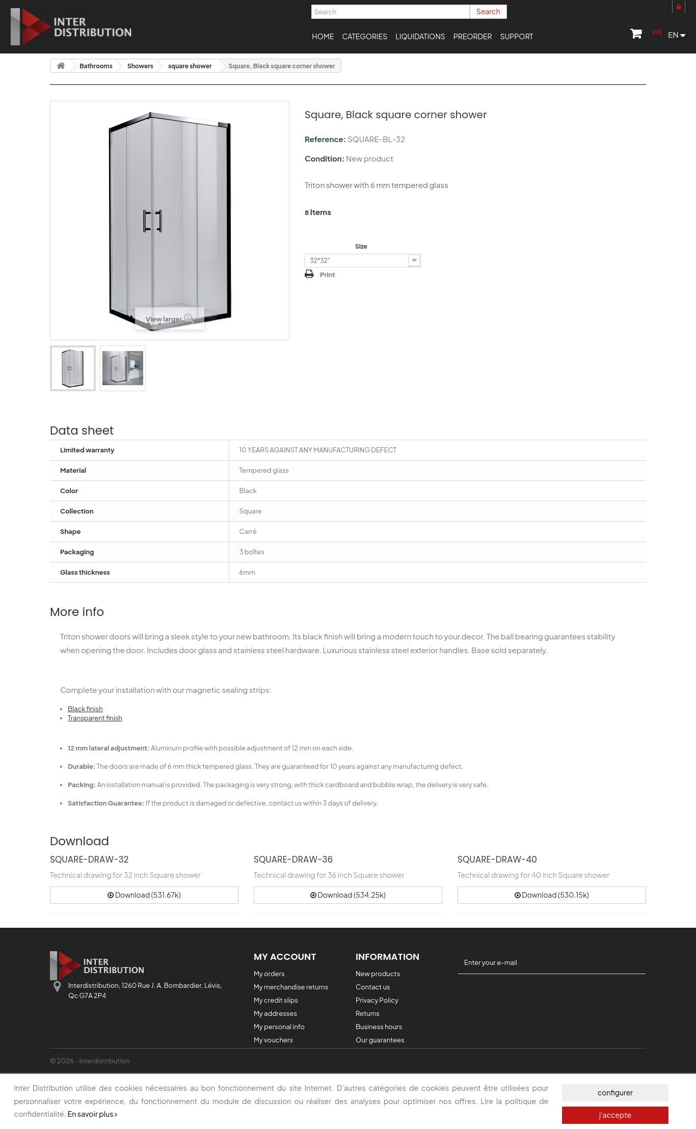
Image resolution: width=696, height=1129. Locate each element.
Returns (368, 1013)
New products (378, 974)
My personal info (279, 1027)
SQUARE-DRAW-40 (497, 859)
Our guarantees (380, 1040)
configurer (615, 1092)
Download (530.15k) (552, 894)
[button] (364, 35)
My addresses (275, 1013)
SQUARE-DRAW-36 (293, 859)
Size (361, 246)
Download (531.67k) (144, 894)
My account (285, 956)
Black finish (85, 709)
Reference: (325, 139)
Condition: (324, 158)
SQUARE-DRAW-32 (89, 859)
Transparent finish (95, 718)
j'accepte (615, 1114)
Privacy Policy (377, 1000)
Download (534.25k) (348, 894)
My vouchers (273, 1040)
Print (327, 275)
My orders (269, 974)
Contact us (373, 987)
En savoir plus (92, 1114)
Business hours (379, 1027)
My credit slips (276, 1000)
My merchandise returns (291, 987)
